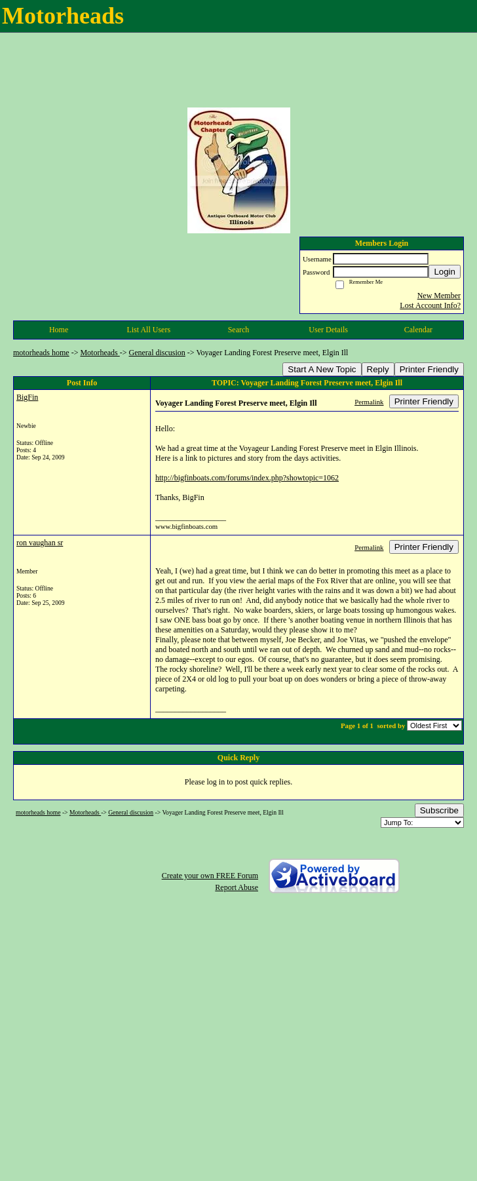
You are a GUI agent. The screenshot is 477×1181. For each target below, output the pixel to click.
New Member (439, 295)
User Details (328, 329)
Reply (378, 369)
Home (58, 329)
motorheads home (41, 352)
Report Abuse (236, 887)
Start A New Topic (322, 369)
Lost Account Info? (430, 305)
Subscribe (439, 810)
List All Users (148, 329)
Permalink (368, 402)
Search (239, 329)
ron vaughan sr (39, 542)
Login (444, 272)
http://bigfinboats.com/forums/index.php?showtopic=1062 (247, 477)
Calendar (418, 329)
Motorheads (99, 352)
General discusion (157, 352)
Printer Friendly (429, 369)
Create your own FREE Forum (210, 875)
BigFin (27, 397)
